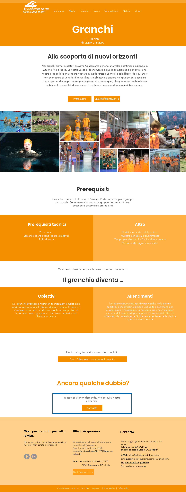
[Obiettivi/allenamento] (107, 99)
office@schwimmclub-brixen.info (144, 455)
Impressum (96, 488)
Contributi (85, 488)
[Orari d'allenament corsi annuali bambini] (92, 359)
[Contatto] (92, 408)
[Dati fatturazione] (83, 472)
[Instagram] (34, 456)
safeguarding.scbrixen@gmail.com (152, 458)
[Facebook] (27, 456)
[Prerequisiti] (79, 99)
